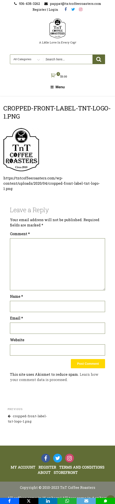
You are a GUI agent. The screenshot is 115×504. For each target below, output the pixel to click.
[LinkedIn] (48, 501)
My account (23, 467)
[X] (28, 501)
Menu (57, 87)
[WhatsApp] (67, 501)
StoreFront (66, 472)
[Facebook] (9, 501)
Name (16, 296)
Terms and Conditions (81, 467)
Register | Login (45, 9)
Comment (20, 233)
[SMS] (105, 501)
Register (47, 467)
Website (17, 340)
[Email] (86, 501)
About (44, 472)
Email (16, 318)
